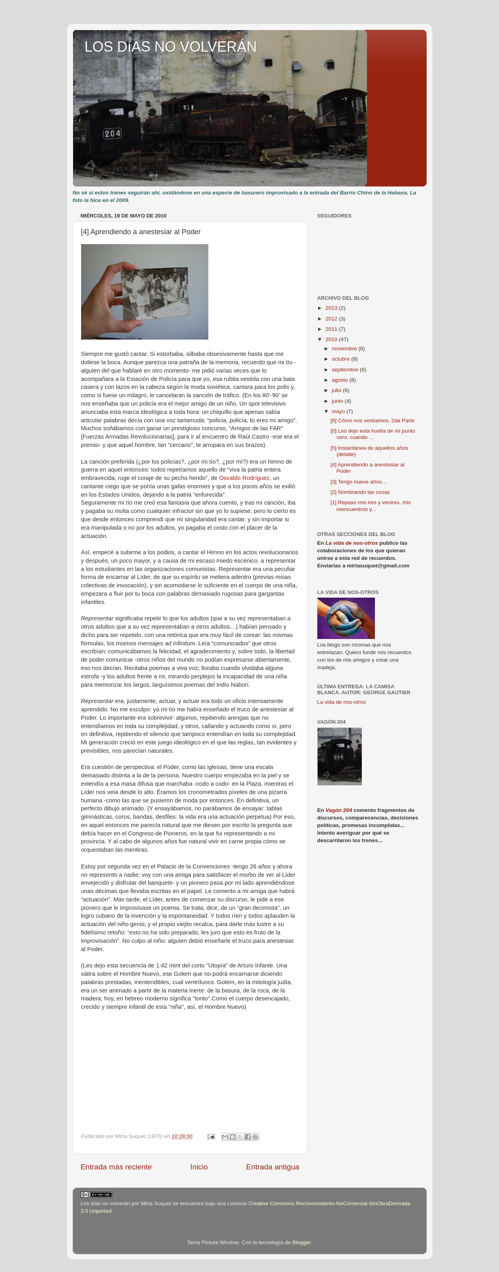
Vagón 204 (339, 810)
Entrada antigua (272, 1167)
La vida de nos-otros (352, 543)
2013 (332, 308)
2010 (332, 339)
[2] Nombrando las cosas (360, 492)
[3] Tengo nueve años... (358, 482)
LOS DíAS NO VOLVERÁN (171, 47)
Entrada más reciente (116, 1167)
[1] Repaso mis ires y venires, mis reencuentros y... (370, 505)
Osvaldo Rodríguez (244, 478)
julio (337, 390)
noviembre (345, 348)
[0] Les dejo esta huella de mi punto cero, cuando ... (372, 434)
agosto (340, 380)
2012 (332, 319)
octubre (341, 359)
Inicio (199, 1167)
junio (338, 401)
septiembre (346, 370)
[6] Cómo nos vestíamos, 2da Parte (372, 420)
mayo (339, 411)
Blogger (301, 1242)
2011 (332, 329)
